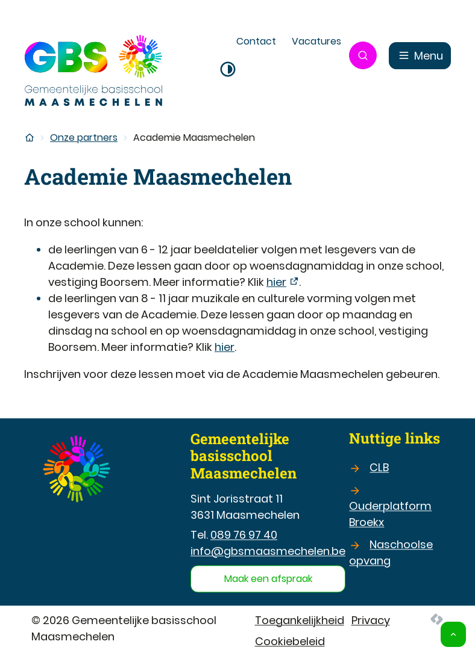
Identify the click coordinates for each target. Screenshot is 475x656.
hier (276, 281)
